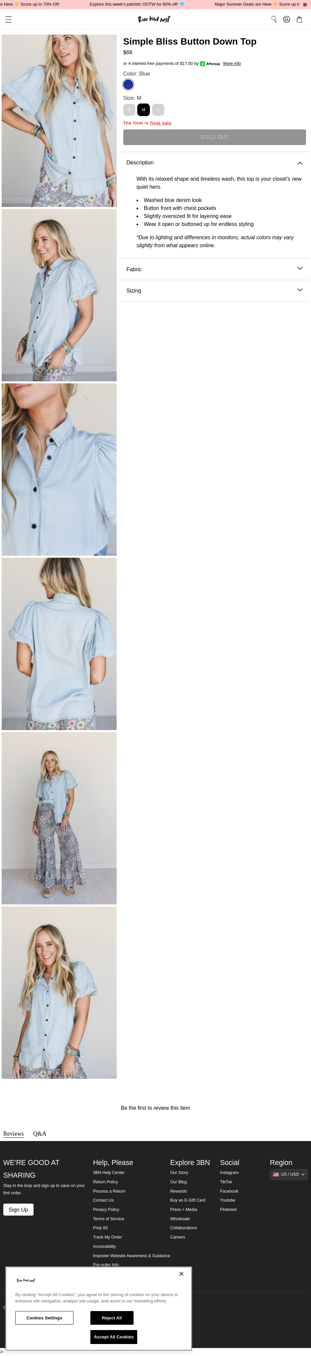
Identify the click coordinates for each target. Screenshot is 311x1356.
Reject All (112, 1317)
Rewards (178, 1191)
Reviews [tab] (13, 1133)
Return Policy (105, 1182)
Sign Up (18, 1210)
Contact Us (103, 1200)
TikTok (226, 1182)
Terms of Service (108, 1219)
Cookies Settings (44, 1317)
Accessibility (104, 1246)
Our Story (179, 1172)
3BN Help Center (109, 1172)
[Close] (181, 1273)
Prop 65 (100, 1228)
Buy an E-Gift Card (187, 1200)
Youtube (227, 1200)
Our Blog (178, 1182)
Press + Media (183, 1209)
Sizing (214, 291)
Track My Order (107, 1237)
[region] (98, 1308)
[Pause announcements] (305, 4)
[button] (6, 19)
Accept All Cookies (114, 1336)
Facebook (229, 1191)
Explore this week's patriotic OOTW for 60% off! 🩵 (142, 4)
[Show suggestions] (289, 1174)
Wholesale (180, 1219)
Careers (177, 1237)
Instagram (229, 1172)
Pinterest (228, 1209)
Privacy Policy (106, 1209)
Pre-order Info (106, 1264)
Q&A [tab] (40, 1133)
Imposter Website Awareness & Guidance (131, 1256)
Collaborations (183, 1228)
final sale (160, 123)
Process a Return (109, 1191)
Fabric (214, 269)
